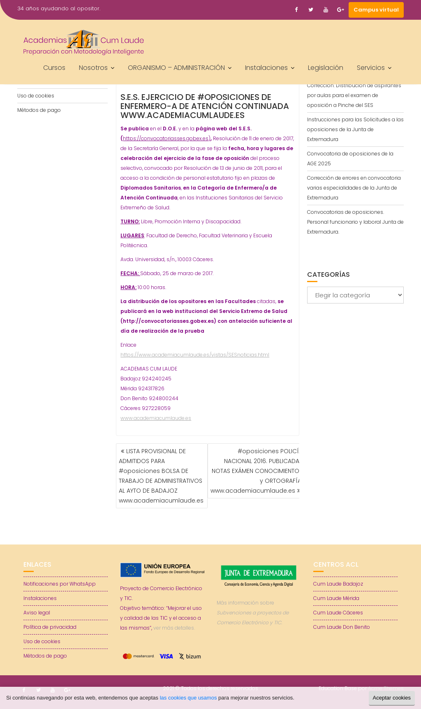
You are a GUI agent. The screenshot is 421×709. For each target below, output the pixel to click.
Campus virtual (376, 10)
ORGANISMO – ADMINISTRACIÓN (176, 67)
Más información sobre (253, 612)
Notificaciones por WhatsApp (59, 583)
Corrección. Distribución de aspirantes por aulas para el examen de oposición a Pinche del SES (354, 95)
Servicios (371, 67)
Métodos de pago (39, 110)
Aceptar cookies (392, 698)
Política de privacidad (49, 626)
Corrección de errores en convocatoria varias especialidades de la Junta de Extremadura (354, 187)
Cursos (54, 67)
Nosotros (93, 67)
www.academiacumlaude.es (155, 418)
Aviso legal (36, 612)
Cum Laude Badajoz (338, 583)
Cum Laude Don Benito (341, 626)
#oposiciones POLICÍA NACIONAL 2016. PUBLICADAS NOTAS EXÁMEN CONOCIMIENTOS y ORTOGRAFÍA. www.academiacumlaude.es (256, 471)
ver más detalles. (174, 627)
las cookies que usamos (188, 698)
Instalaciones (266, 67)
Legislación (325, 67)
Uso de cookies (35, 95)
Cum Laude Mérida (336, 598)
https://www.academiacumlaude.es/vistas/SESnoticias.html (194, 354)
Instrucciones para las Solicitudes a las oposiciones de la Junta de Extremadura (355, 129)
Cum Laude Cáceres (338, 612)
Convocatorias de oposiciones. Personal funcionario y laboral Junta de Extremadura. (355, 222)
